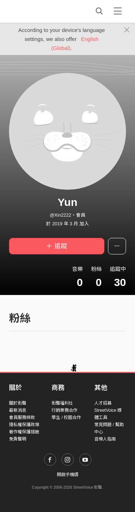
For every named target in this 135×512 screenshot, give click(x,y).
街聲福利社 (62, 403)
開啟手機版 (67, 474)
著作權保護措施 (24, 431)
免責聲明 (17, 439)
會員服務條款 (22, 417)
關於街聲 (17, 403)
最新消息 (17, 410)
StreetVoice (38, 11)
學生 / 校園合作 (66, 417)
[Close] (127, 30)
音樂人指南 (105, 439)
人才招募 (103, 403)
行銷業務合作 (64, 410)
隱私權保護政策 (24, 424)
